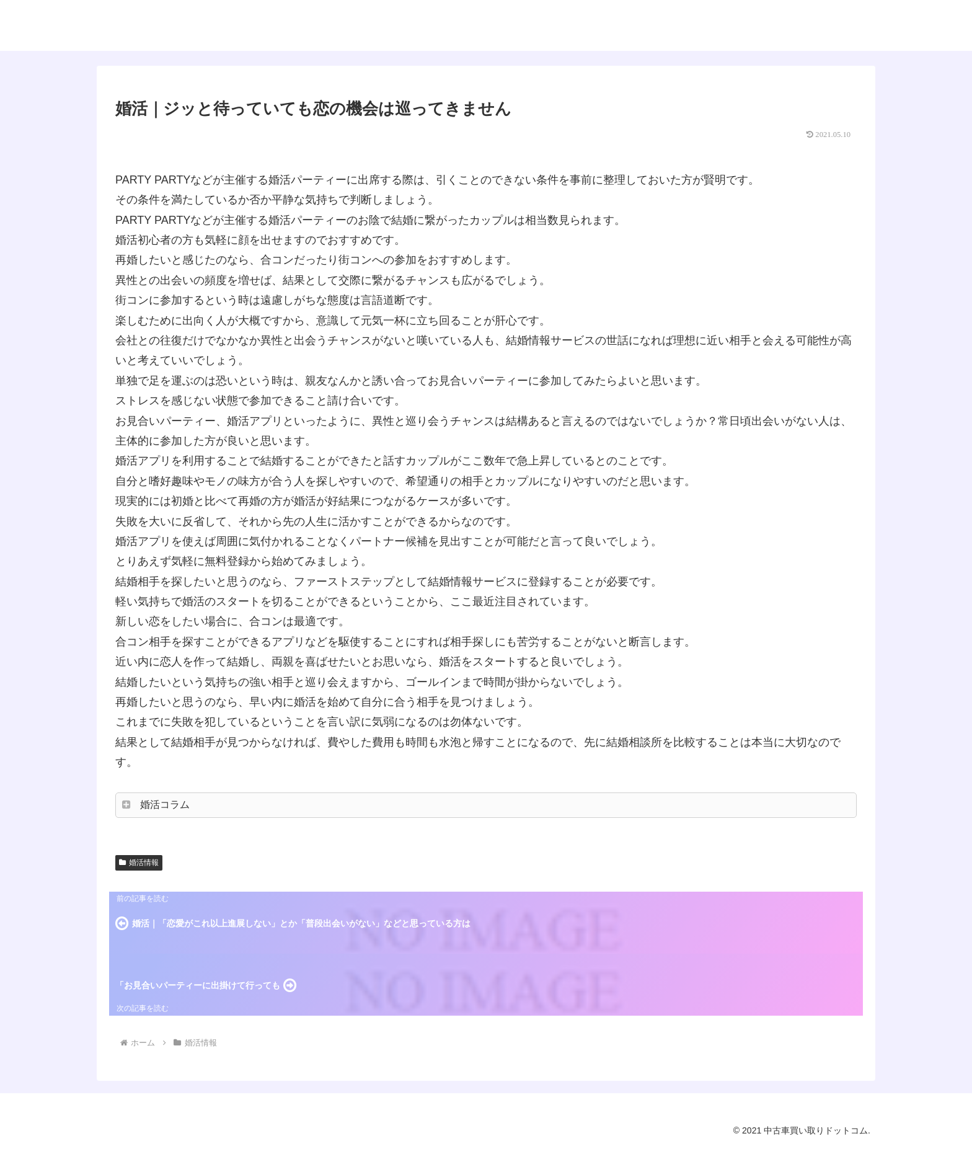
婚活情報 (139, 862)
